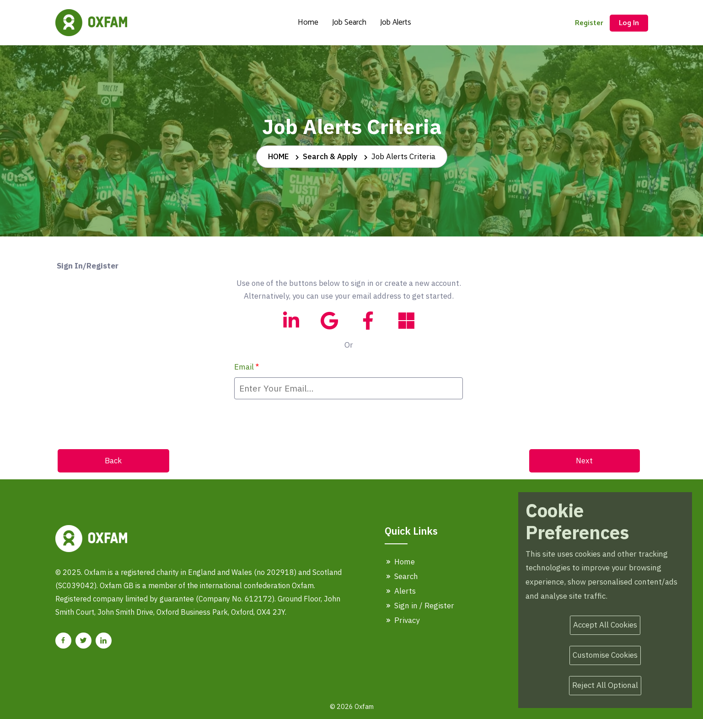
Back (113, 461)
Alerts (400, 591)
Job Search (349, 22)
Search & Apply (330, 156)
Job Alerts (395, 22)
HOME (278, 156)
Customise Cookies (605, 655)
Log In (629, 23)
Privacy (402, 620)
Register (589, 23)
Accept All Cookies (605, 625)
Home (308, 22)
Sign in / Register (419, 606)
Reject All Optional (605, 685)
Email (246, 367)
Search (401, 576)
